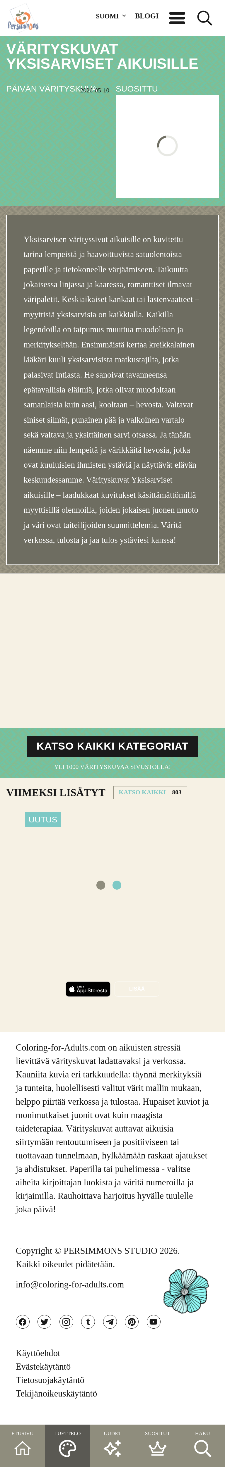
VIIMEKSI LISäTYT (55, 799)
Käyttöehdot (38, 1363)
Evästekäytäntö (43, 1377)
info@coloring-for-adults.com (70, 1291)
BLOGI (147, 16)
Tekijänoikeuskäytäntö (56, 1404)
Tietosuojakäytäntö (50, 1391)
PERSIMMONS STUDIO (110, 1257)
